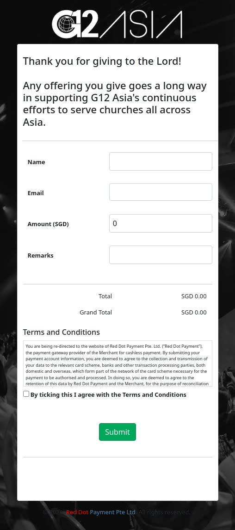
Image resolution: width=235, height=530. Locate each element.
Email (36, 193)
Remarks (41, 255)
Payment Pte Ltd (101, 512)
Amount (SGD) (48, 224)
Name (36, 162)
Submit (117, 432)
